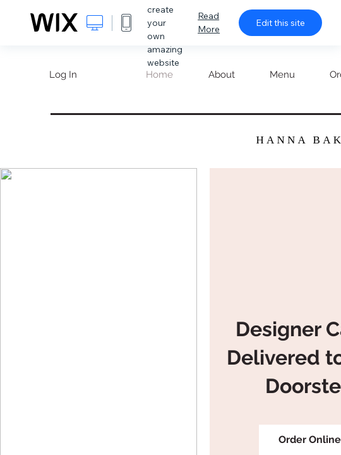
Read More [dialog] (209, 22)
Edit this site (280, 22)
